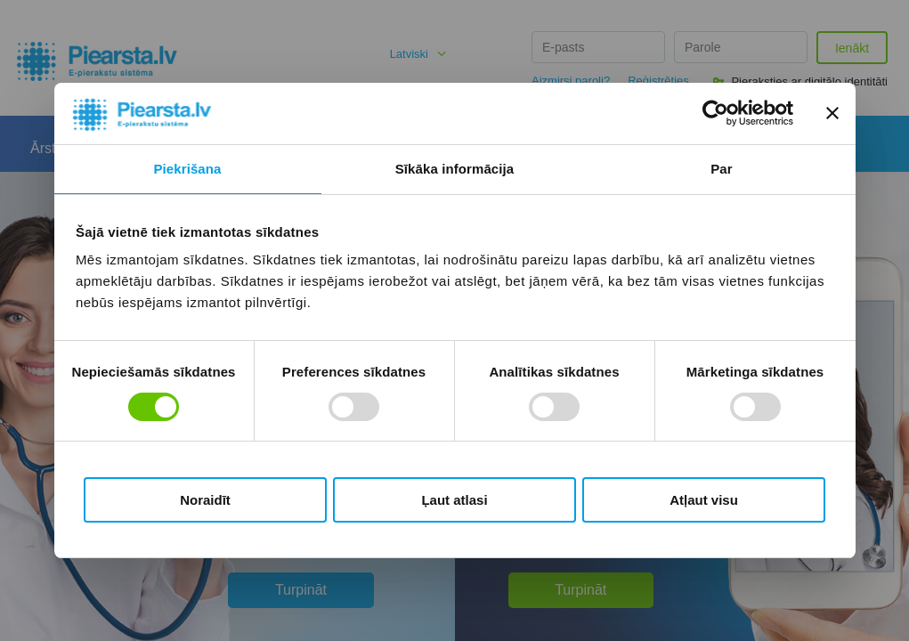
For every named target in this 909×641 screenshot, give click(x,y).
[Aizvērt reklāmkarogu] (832, 113)
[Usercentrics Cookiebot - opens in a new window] (715, 113)
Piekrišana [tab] (187, 168)
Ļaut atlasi (454, 499)
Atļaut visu (704, 499)
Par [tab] (721, 168)
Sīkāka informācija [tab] (455, 168)
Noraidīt (205, 499)
